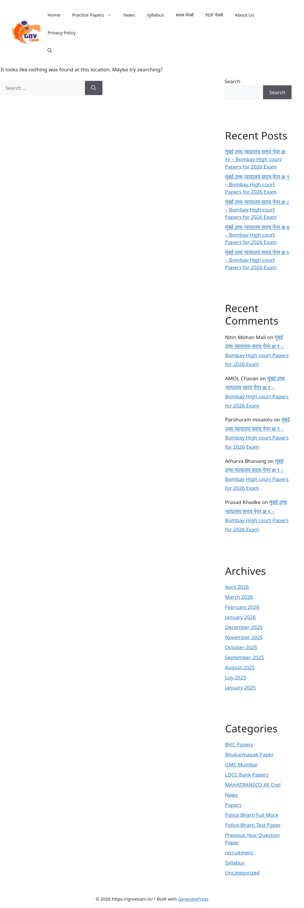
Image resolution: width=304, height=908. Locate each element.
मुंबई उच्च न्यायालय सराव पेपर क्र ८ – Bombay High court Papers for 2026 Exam (257, 209)
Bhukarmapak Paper (249, 754)
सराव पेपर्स (185, 15)
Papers (233, 804)
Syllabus (155, 15)
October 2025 (241, 647)
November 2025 (244, 637)
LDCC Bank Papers (247, 774)
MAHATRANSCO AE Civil (253, 784)
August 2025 (240, 667)
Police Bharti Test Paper (253, 825)
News (129, 15)
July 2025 (235, 677)
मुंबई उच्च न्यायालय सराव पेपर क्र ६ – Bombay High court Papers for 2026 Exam (257, 260)
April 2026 (237, 586)
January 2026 (240, 617)
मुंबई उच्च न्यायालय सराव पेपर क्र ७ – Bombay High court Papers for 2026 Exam (257, 235)
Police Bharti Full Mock (251, 814)
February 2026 (242, 607)
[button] (50, 50)
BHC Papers (239, 744)
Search (232, 81)
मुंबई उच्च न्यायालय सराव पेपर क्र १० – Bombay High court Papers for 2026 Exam (255, 159)
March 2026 (239, 596)
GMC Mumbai (241, 764)
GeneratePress (193, 899)
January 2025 (240, 687)
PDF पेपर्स (214, 15)
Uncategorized (242, 872)
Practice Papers (95, 15)
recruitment (239, 852)
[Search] (93, 88)
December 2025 (243, 627)
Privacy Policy (62, 33)
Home (54, 15)
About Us (244, 15)
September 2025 (244, 657)
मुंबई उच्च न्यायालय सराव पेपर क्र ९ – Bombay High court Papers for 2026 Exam (257, 184)
